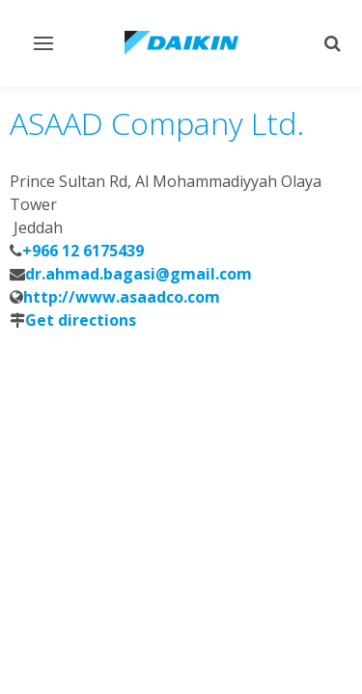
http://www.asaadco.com (121, 296)
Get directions (80, 320)
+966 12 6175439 (83, 250)
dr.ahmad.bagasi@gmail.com (138, 273)
